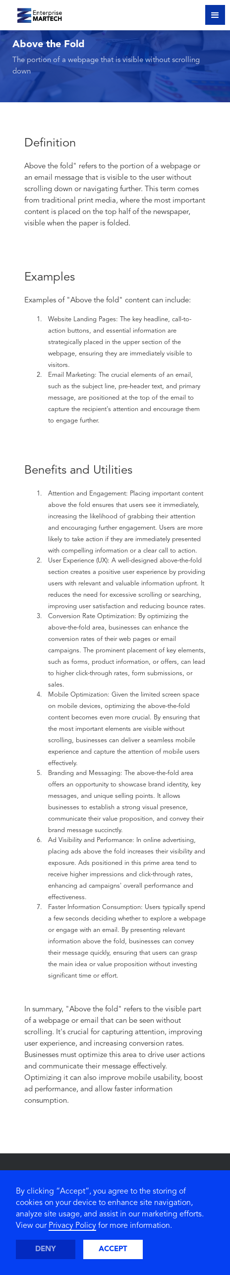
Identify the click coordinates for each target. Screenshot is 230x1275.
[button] (215, 15)
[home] (33, 14)
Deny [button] (45, 1249)
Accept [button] (113, 1249)
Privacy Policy (72, 1226)
